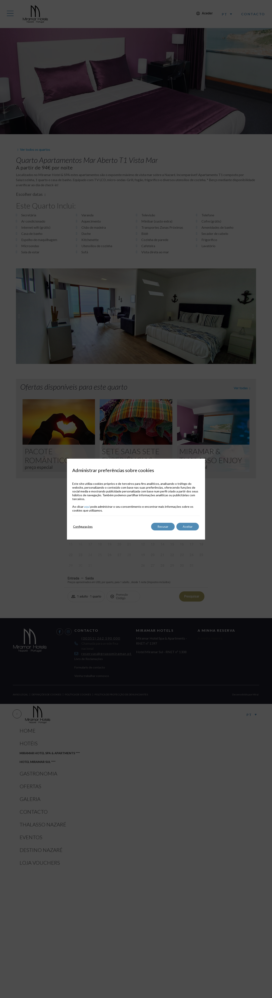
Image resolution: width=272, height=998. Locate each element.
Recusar (162, 526)
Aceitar (188, 526)
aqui (87, 506)
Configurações (83, 526)
